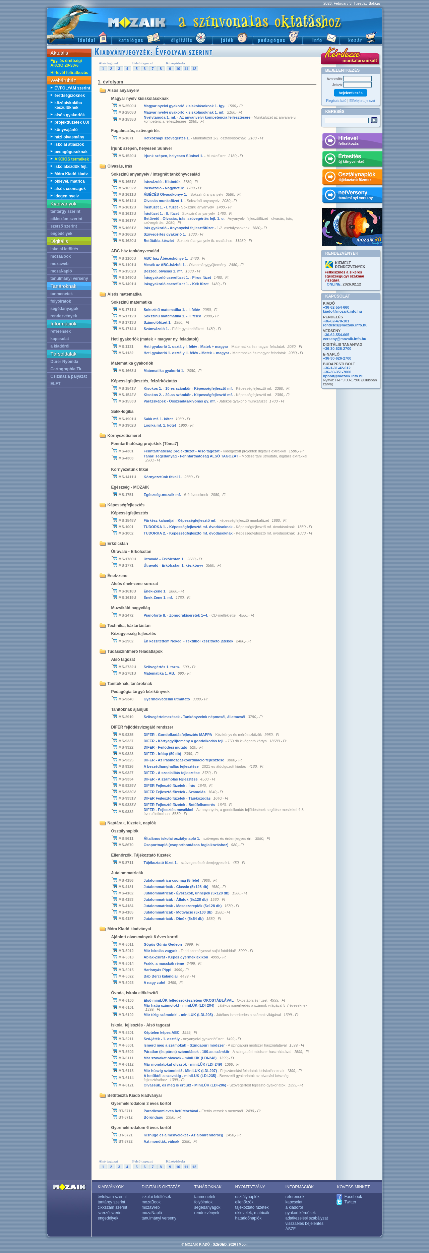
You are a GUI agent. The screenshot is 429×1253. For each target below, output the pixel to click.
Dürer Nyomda (64, 361)
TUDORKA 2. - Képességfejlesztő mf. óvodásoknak (189, 533)
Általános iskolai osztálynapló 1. (172, 838)
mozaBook (61, 256)
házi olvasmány (69, 137)
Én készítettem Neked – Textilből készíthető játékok (189, 641)
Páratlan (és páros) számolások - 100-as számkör (187, 1052)
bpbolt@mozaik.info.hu (343, 376)
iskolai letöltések (156, 1196)
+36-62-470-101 (336, 321)
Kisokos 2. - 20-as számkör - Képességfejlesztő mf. (189, 395)
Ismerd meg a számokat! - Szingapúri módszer (185, 1045)
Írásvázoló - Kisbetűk (163, 182)
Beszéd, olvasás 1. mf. (163, 271)
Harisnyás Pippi (158, 970)
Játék (232, 37)
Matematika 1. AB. (160, 673)
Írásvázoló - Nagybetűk (164, 188)
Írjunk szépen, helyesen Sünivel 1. (174, 156)
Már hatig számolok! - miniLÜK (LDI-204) (180, 1005)
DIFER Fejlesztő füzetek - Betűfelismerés (180, 805)
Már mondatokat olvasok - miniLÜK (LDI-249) (183, 1064)
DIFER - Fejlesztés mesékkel (169, 810)
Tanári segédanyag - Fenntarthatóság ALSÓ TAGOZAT (192, 456)
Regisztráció (336, 101)
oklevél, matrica (70, 181)
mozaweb (60, 263)
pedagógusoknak (71, 151)
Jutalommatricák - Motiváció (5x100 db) (178, 912)
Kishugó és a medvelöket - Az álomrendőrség (184, 1135)
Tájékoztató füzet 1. (161, 863)
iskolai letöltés (64, 249)
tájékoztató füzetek (252, 1207)
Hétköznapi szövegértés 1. (167, 138)
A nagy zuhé (155, 983)
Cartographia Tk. (66, 369)
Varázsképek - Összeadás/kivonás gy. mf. (180, 401)
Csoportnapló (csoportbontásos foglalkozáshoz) (187, 845)
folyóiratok (61, 301)
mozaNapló (61, 271)
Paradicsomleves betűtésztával (171, 1111)
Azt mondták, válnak (162, 1141)
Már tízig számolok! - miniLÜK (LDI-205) (179, 1015)
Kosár (361, 37)
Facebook (353, 1196)
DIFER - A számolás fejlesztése (171, 779)
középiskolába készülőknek (68, 105)
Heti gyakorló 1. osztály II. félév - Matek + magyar (187, 353)
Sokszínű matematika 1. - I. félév (172, 310)
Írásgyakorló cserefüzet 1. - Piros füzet (178, 277)
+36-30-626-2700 (337, 349)
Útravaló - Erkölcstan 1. (165, 559)
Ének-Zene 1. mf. (159, 598)
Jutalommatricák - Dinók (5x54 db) (174, 919)
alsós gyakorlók (70, 115)
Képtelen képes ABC (162, 1032)
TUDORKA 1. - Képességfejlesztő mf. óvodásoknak (189, 527)
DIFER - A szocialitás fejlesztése (172, 773)
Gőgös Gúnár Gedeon (163, 944)
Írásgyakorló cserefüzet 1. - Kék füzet (177, 284)
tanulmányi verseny (69, 278)
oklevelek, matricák (252, 1212)
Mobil (243, 1244)
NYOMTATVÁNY (250, 1187)
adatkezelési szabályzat (307, 1218)
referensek (61, 331)
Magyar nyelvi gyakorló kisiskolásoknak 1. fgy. (184, 106)
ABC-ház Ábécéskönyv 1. (166, 258)
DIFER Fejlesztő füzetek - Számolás (175, 792)
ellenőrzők (244, 1202)
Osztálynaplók (352, 178)
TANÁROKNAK (208, 1187)
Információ (321, 37)
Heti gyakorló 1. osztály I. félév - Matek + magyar (186, 346)
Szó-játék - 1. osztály (162, 1039)
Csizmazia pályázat (69, 376)
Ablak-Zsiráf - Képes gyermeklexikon (176, 957)
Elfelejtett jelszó (362, 101)
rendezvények (64, 316)
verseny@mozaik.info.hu (344, 339)
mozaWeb (151, 1207)
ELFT (56, 383)
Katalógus (137, 37)
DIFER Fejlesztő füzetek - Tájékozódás (178, 798)
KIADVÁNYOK (111, 1187)
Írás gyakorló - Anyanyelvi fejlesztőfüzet (179, 228)
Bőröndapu (154, 1117)
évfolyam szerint (112, 1196)
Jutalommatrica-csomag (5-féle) (172, 880)
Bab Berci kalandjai (161, 976)
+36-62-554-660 (336, 307)
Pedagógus (277, 37)
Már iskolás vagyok (161, 951)
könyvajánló (66, 129)
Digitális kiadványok (188, 37)
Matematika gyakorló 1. (164, 371)
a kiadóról (60, 346)
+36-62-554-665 (336, 335)
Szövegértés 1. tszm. (162, 667)
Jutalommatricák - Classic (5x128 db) (176, 887)
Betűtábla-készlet (159, 241)
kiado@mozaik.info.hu (342, 311)
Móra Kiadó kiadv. (72, 174)
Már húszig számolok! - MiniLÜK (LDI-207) (181, 1071)
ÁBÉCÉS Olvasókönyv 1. (166, 194)
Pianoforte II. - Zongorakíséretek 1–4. (176, 615)
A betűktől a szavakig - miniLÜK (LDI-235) (181, 1076)
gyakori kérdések (301, 1212)
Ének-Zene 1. (156, 591)
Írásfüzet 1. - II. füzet (162, 213)
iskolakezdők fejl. (71, 166)
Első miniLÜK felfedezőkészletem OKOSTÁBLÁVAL (189, 1000)
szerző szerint (64, 226)
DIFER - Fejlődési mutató (166, 747)
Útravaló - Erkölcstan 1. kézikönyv (174, 565)
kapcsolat (60, 338)
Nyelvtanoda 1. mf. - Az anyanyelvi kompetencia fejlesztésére (198, 117)
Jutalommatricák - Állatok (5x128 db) (176, 899)
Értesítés (352, 160)
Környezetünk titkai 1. (163, 477)
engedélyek (61, 233)
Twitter (350, 1202)
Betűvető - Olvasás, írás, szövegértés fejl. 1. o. (185, 218)
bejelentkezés (351, 93)
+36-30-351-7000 (337, 372)
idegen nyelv (67, 196)
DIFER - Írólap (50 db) (163, 754)
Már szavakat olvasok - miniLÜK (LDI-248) (181, 1058)
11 (186, 69)
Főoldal (79, 37)
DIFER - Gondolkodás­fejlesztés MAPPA (178, 735)
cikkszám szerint (66, 218)
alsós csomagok (70, 188)
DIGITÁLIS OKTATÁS (161, 1187)
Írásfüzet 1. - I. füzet (161, 207)
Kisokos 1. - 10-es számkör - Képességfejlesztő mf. (189, 388)
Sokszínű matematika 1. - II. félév (173, 316)
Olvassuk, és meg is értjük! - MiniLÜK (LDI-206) (185, 1085)
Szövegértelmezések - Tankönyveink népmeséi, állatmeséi (195, 717)
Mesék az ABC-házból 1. (165, 265)
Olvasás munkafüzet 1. (164, 201)
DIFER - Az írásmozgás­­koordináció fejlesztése (185, 760)
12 (194, 69)
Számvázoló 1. (157, 329)
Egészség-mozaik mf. (162, 495)
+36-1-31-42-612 (337, 368)
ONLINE (334, 284)
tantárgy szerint (65, 211)
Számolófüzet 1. (158, 322)
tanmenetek (62, 294)
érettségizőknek (70, 95)
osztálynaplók (247, 1196)
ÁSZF (291, 1229)
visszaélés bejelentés (304, 1223)
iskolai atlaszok (69, 144)
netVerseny (352, 196)
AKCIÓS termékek (72, 159)
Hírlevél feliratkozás (69, 72)
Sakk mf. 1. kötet (159, 419)
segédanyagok (64, 308)
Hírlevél (352, 142)
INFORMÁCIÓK (300, 1187)
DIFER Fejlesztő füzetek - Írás (170, 786)
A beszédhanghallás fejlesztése (172, 766)
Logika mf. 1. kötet (160, 425)
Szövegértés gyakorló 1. (165, 234)
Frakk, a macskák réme (164, 963)
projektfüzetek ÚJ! (72, 122)
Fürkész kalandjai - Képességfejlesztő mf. (181, 520)
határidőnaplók (248, 1218)
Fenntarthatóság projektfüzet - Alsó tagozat (182, 451)
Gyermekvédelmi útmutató (167, 699)
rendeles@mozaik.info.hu (345, 325)
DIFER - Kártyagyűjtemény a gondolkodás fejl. (185, 741)
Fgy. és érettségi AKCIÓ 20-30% (66, 63)
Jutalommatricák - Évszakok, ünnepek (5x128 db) (187, 893)
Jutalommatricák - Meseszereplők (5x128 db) (183, 906)
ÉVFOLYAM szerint (72, 88)
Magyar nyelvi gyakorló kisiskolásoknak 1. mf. (184, 112)
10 (178, 69)
